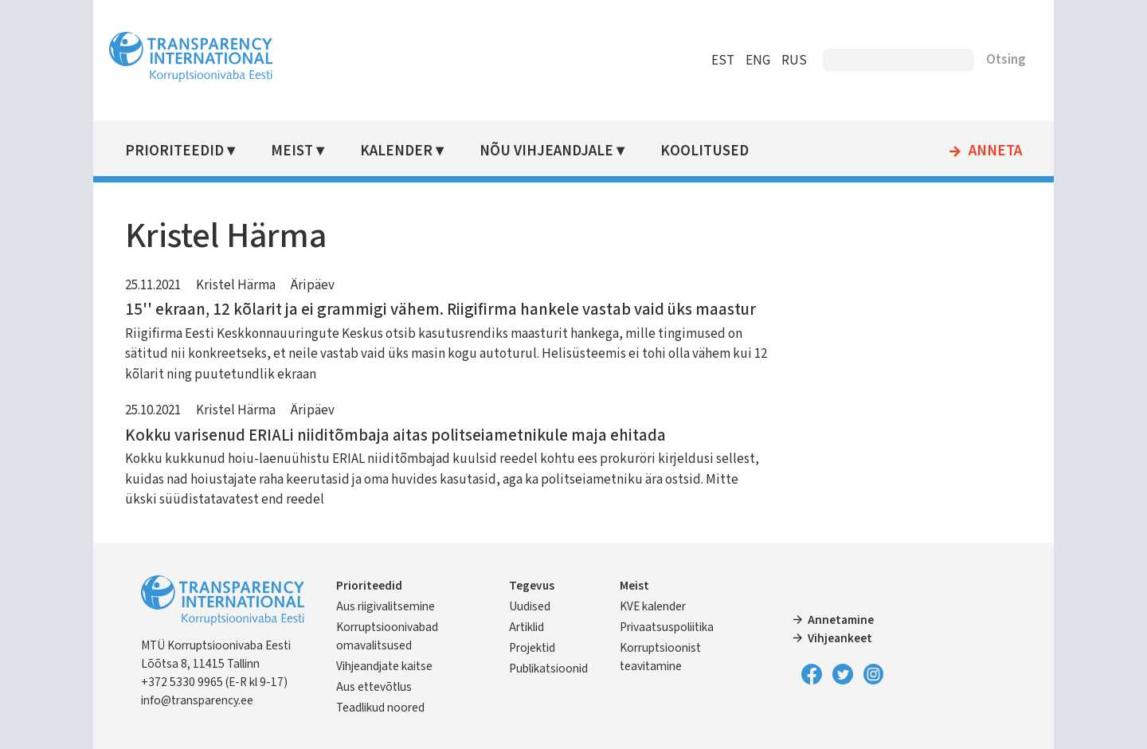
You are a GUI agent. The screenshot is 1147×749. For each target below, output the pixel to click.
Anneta (993, 151)
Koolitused (706, 151)
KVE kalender (653, 606)
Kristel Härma (238, 285)
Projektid (533, 648)
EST (720, 60)
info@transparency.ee (199, 700)
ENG (755, 60)
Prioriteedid (176, 151)
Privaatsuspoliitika (667, 627)
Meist (294, 151)
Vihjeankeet (840, 638)
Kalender (398, 151)
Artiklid (527, 627)
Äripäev (315, 285)
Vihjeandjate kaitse (387, 666)
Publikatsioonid (549, 668)
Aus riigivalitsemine (388, 606)
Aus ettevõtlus (376, 687)
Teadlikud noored (383, 708)
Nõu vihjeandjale (548, 151)
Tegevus (532, 586)
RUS (791, 60)
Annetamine (841, 620)
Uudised (530, 606)
